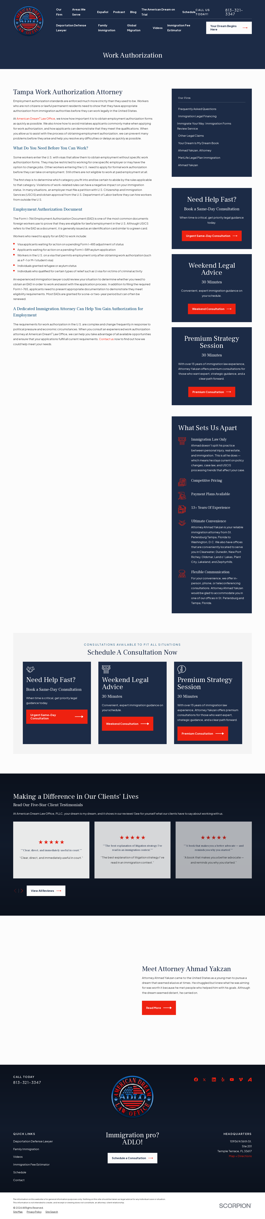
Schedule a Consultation (132, 1097)
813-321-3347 (234, 12)
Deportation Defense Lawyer (33, 1080)
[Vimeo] (241, 1019)
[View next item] (22, 891)
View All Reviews (46, 890)
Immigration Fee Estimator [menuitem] (178, 28)
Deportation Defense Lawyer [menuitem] (71, 28)
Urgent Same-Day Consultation (211, 235)
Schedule (189, 12)
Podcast (119, 12)
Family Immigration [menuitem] (106, 28)
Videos (18, 1096)
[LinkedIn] (214, 1019)
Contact (19, 1119)
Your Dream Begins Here (229, 27)
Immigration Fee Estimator (31, 1104)
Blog (133, 12)
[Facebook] (196, 1019)
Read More (164, 977)
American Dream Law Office (36, 118)
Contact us (106, 339)
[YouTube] (232, 1019)
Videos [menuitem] (158, 28)
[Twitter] (205, 1022)
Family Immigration (26, 1088)
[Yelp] (223, 1019)
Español (102, 12)
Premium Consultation (211, 391)
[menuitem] (211, 109)
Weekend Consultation (212, 309)
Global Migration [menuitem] (133, 28)
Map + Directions (240, 1095)
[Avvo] (250, 1019)
